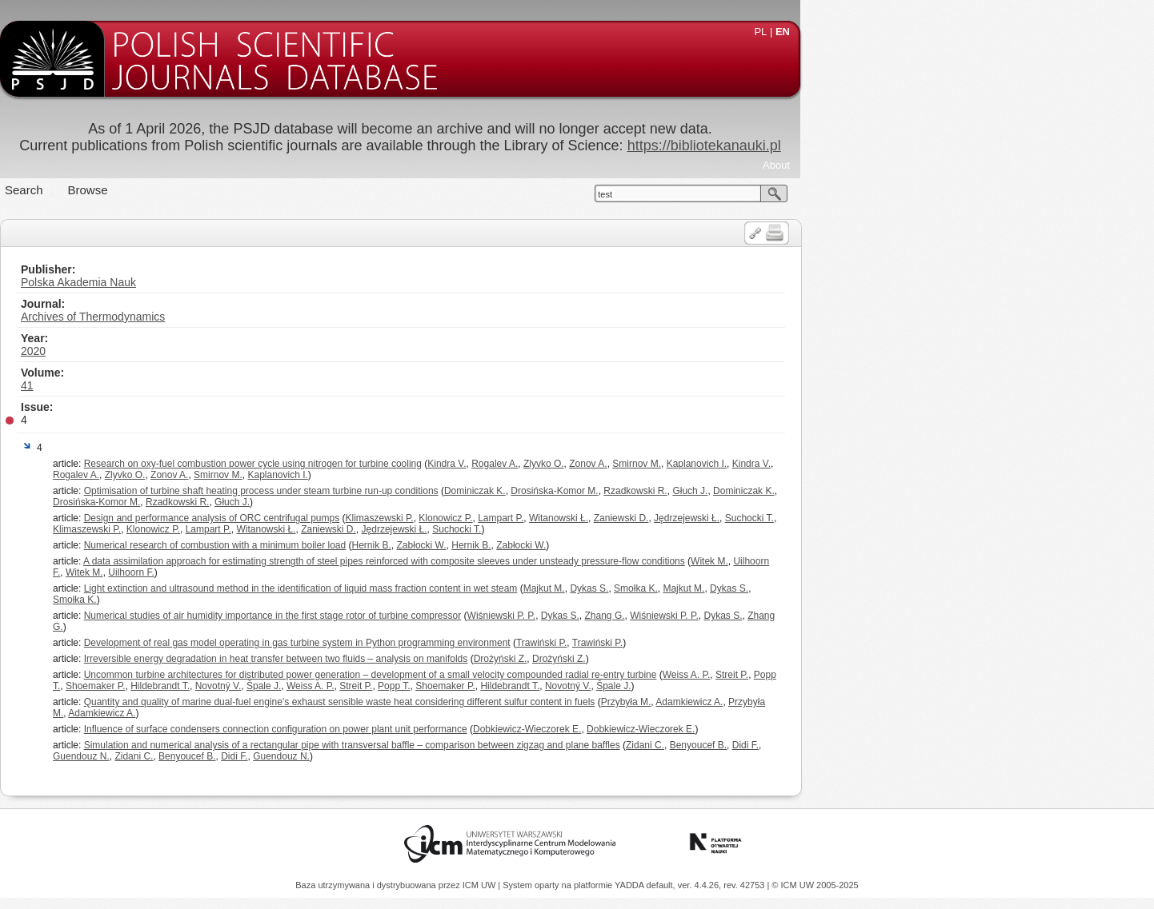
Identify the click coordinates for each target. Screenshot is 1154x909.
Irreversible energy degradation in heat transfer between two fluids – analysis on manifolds (453, 658)
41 (204, 385)
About (953, 165)
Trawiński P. (718, 642)
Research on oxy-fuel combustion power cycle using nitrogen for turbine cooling (430, 463)
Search (201, 190)
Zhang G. (782, 615)
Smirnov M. (813, 463)
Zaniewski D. (798, 518)
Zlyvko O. (720, 463)
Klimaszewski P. (557, 518)
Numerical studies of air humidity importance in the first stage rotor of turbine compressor (450, 615)
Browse (265, 190)
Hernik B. (548, 545)
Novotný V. (395, 686)
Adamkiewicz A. (866, 702)
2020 (210, 351)
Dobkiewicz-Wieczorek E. (704, 729)
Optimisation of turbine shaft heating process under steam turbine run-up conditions (438, 490)
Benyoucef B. (875, 745)
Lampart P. (677, 518)
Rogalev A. (671, 463)
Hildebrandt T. (337, 686)
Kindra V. (623, 463)
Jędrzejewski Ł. (863, 518)
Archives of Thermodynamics (270, 316)
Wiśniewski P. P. (678, 615)
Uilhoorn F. (308, 572)
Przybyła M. (803, 702)
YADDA (631, 885)
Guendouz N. (258, 756)
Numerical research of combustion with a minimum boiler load (392, 545)
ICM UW (481, 885)
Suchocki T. (926, 518)
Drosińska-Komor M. (731, 490)
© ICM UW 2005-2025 (814, 885)
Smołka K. (813, 588)
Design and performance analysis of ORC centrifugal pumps (389, 518)
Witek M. (886, 561)
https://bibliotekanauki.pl (881, 145)
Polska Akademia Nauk (255, 282)
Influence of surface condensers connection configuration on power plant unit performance (452, 729)
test (782, 194)
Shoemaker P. (272, 686)
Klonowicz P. (622, 518)
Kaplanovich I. (873, 463)
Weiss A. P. (863, 674)
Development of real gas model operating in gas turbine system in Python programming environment (474, 642)
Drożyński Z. (677, 658)
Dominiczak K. (652, 490)
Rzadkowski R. (811, 490)
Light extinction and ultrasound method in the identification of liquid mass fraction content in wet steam (478, 588)
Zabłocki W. (598, 545)
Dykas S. (766, 588)
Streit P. (908, 674)
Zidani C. (822, 745)
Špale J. (440, 686)
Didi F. (922, 745)
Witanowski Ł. (735, 518)
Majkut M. (721, 588)
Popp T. (571, 686)
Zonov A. (764, 463)
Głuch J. (866, 490)
